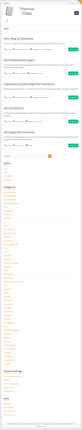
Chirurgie (7, 218)
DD (5, 222)
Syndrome (7, 341)
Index (6, 172)
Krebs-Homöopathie (11, 384)
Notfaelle (7, 297)
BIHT (6, 207)
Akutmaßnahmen (10, 192)
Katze (6, 270)
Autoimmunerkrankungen (13, 376)
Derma (6, 226)
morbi (41, 73)
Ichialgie (7, 380)
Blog (77, 3)
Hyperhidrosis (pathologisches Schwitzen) (29, 84)
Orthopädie (8, 304)
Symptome (45, 97)
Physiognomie (9, 311)
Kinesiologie (8, 274)
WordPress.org (9, 415)
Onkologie (7, 300)
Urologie (7, 364)
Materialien (8, 289)
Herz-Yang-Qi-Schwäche (18, 38)
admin (9, 49)
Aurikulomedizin (10, 200)
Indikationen (37, 49)
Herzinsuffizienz (14, 108)
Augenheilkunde (9, 196)
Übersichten (8, 356)
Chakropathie (9, 211)
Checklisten (8, 214)
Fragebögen (8, 241)
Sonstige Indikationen (11, 330)
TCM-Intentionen (10, 349)
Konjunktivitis (9, 391)
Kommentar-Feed (10, 411)
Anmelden (7, 404)
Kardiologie (8, 267)
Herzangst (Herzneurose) (19, 132)
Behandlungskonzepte (12, 203)
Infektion (7, 259)
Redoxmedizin (9, 387)
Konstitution (8, 278)
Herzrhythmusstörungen (19, 60)
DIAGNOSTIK (9, 229)
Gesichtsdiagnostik (11, 244)
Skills (5, 326)
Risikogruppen (9, 323)
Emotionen (8, 237)
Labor (6, 285)
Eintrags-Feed (9, 407)
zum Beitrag (73, 49)
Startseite (71, 3)
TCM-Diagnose (47, 49)
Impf (5, 252)
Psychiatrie (8, 315)
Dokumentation (9, 233)
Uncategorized (9, 360)
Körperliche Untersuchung (13, 282)
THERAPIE (8, 353)
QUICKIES (8, 319)
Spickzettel (8, 334)
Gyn (5, 248)
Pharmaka (7, 308)
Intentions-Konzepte (11, 263)
